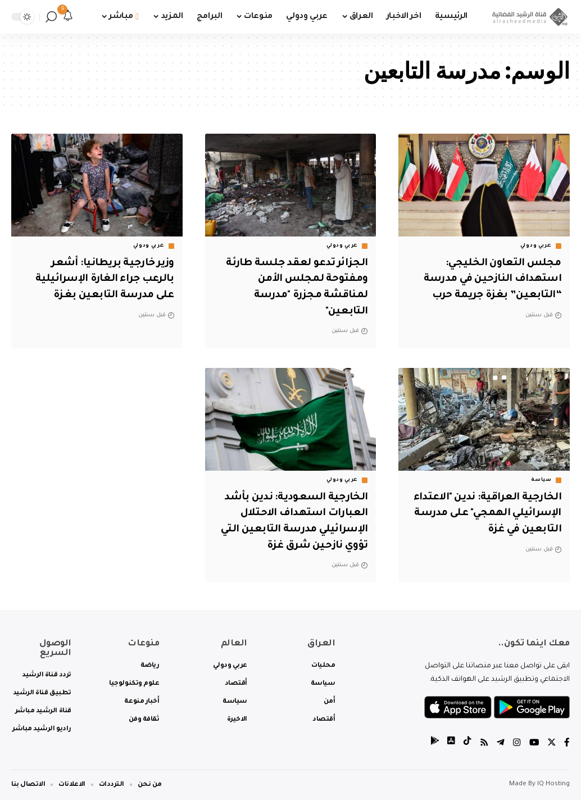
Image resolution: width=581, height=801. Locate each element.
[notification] (68, 17)
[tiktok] (466, 744)
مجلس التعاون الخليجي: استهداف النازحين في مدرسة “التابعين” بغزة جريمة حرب (487, 279)
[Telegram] (499, 744)
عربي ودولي (536, 246)
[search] (51, 16)
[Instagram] (516, 744)
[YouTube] (533, 744)
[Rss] (482, 744)
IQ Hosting (553, 785)
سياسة (541, 480)
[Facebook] (567, 744)
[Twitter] (551, 744)
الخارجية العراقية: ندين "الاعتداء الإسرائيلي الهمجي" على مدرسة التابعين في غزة (488, 513)
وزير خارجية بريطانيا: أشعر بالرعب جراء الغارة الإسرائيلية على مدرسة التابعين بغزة (100, 279)
